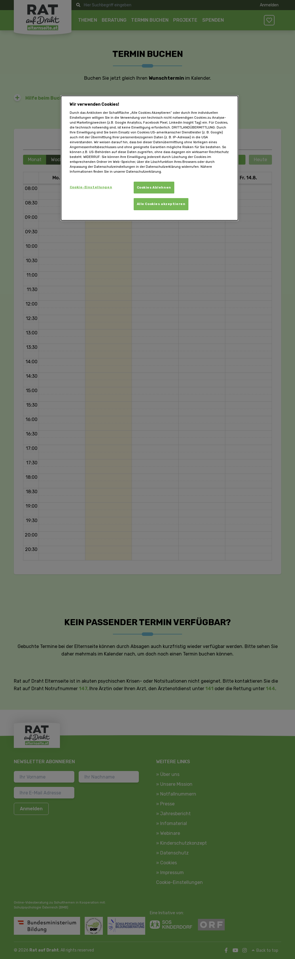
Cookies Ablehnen (154, 187)
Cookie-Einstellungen (91, 187)
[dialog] (149, 158)
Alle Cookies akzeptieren (161, 204)
